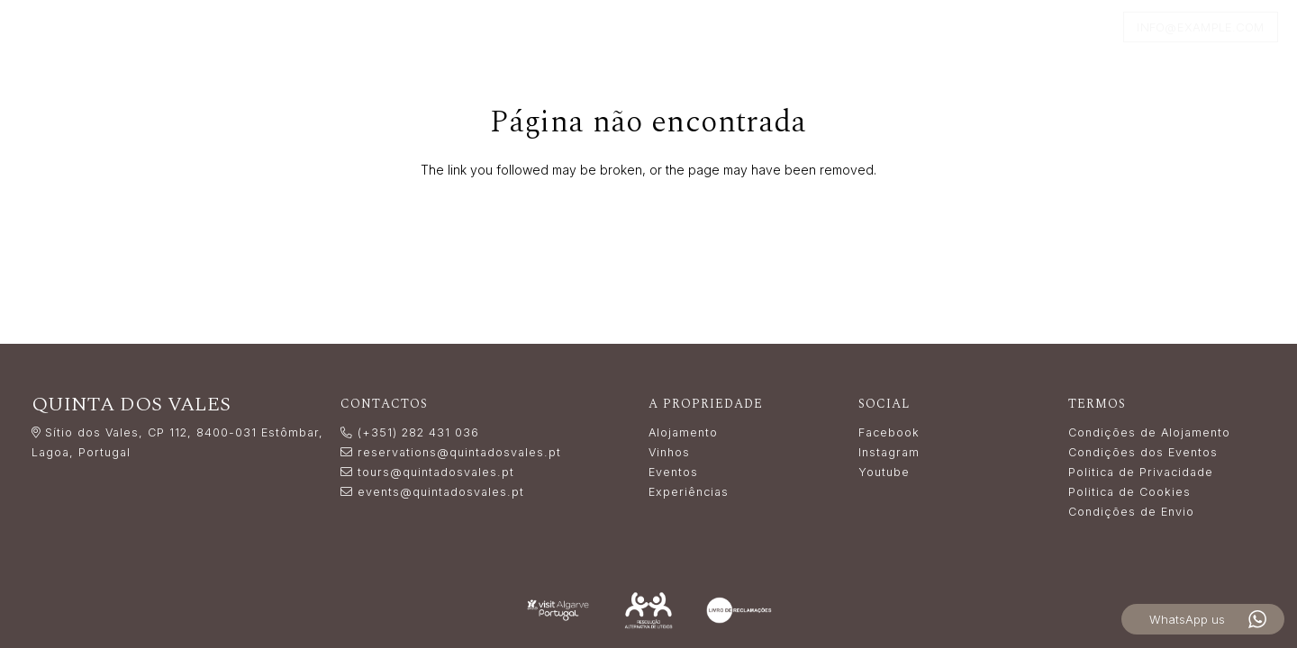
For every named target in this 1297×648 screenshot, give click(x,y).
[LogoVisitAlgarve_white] (558, 611)
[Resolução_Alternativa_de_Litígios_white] (649, 610)
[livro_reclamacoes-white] (739, 610)
